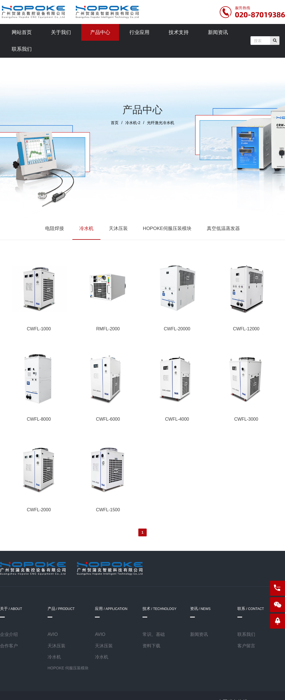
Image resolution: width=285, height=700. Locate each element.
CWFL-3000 (246, 419)
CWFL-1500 (108, 509)
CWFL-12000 (246, 328)
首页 (115, 122)
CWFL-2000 (39, 509)
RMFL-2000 (108, 328)
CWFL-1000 (39, 328)
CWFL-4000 (177, 419)
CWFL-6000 (108, 419)
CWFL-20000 (177, 328)
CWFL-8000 (39, 419)
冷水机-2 (132, 122)
